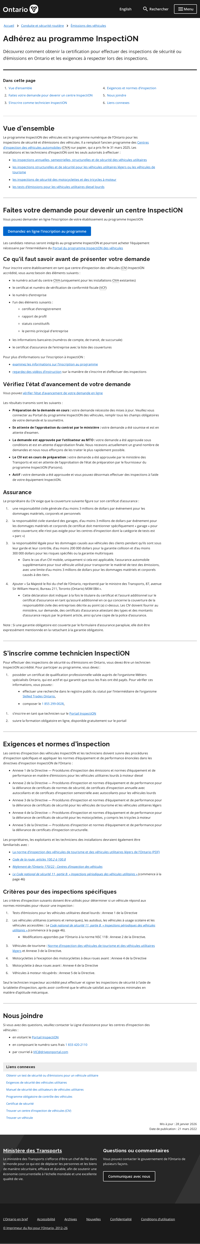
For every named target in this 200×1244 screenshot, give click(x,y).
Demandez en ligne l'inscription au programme (47, 231)
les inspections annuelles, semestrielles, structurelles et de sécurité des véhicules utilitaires (79, 160)
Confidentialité (121, 1219)
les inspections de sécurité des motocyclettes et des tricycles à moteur (64, 179)
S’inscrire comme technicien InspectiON (38, 103)
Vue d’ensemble (20, 88)
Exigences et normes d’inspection (131, 88)
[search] (155, 9)
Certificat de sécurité (20, 1103)
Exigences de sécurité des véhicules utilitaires (36, 1082)
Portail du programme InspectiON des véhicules (88, 248)
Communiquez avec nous (129, 1176)
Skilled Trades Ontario (39, 696)
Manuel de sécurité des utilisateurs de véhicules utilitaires (45, 1089)
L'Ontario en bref (15, 1219)
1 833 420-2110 (76, 1045)
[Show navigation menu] (185, 9)
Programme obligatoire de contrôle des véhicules (39, 1096)
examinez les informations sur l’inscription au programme (55, 364)
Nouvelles (93, 1219)
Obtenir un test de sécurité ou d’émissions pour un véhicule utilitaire (52, 1075)
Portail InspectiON (82, 713)
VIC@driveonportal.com (50, 1052)
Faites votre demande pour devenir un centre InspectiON (51, 95)
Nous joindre (116, 95)
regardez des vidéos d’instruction (37, 372)
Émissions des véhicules (88, 25)
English (125, 9)
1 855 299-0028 (53, 704)
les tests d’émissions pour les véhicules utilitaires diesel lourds (58, 187)
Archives (70, 1219)
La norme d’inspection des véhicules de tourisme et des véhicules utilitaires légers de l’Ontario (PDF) (86, 852)
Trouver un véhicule (19, 1118)
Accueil (9, 25)
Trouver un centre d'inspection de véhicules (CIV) (38, 1111)
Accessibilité (46, 1219)
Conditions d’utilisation (158, 1219)
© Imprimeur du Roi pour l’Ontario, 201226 (35, 1228)
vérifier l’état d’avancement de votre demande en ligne (63, 393)
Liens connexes (118, 103)
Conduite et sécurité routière (42, 25)
